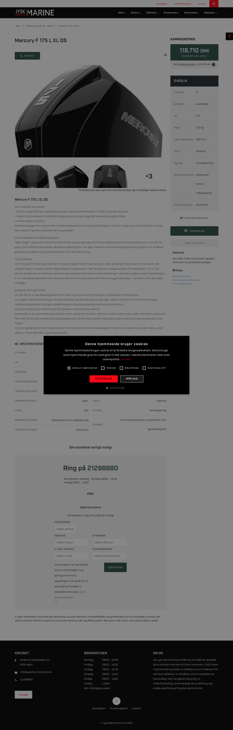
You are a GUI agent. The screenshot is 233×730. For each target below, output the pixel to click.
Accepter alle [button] (103, 378)
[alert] (116, 365)
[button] (116, 388)
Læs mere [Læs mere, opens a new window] (125, 359)
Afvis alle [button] (132, 378)
